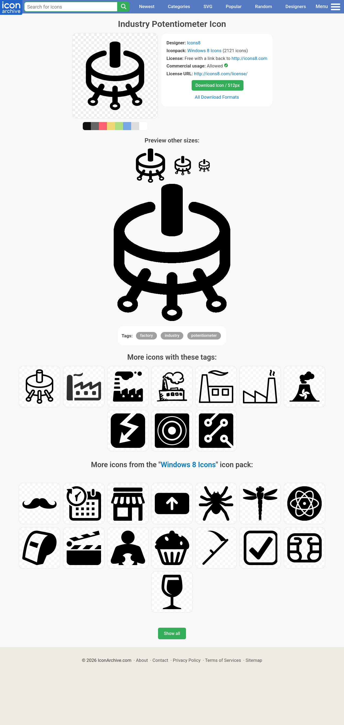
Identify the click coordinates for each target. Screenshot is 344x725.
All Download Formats (217, 97)
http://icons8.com (249, 58)
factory (146, 335)
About (142, 660)
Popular (234, 6)
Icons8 (193, 42)
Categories (179, 6)
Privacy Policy (186, 660)
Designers (295, 6)
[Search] (123, 7)
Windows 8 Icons (204, 50)
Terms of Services (223, 660)
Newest (146, 6)
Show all (172, 633)
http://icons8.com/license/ (221, 73)
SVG (207, 6)
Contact (160, 660)
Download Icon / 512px (217, 85)
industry (172, 335)
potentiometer (204, 335)
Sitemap (254, 660)
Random (263, 6)
